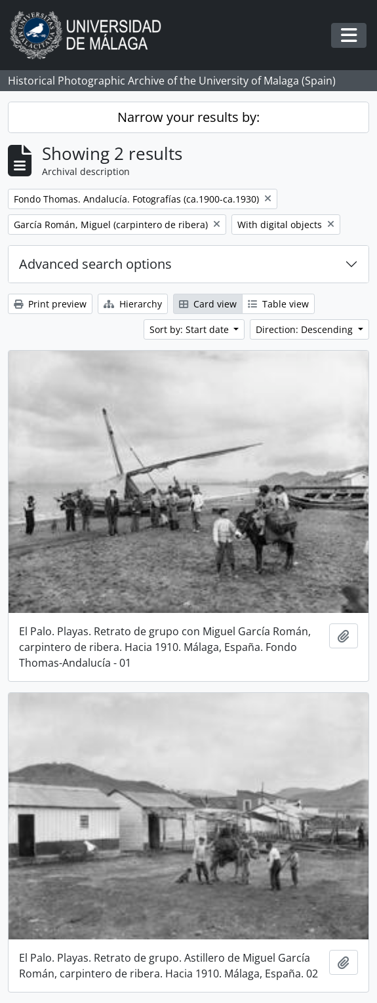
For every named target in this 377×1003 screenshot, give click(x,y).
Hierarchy (133, 304)
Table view (278, 304)
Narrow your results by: (188, 117)
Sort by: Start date (190, 329)
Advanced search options (95, 264)
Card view (208, 304)
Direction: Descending (305, 329)
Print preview (50, 304)
